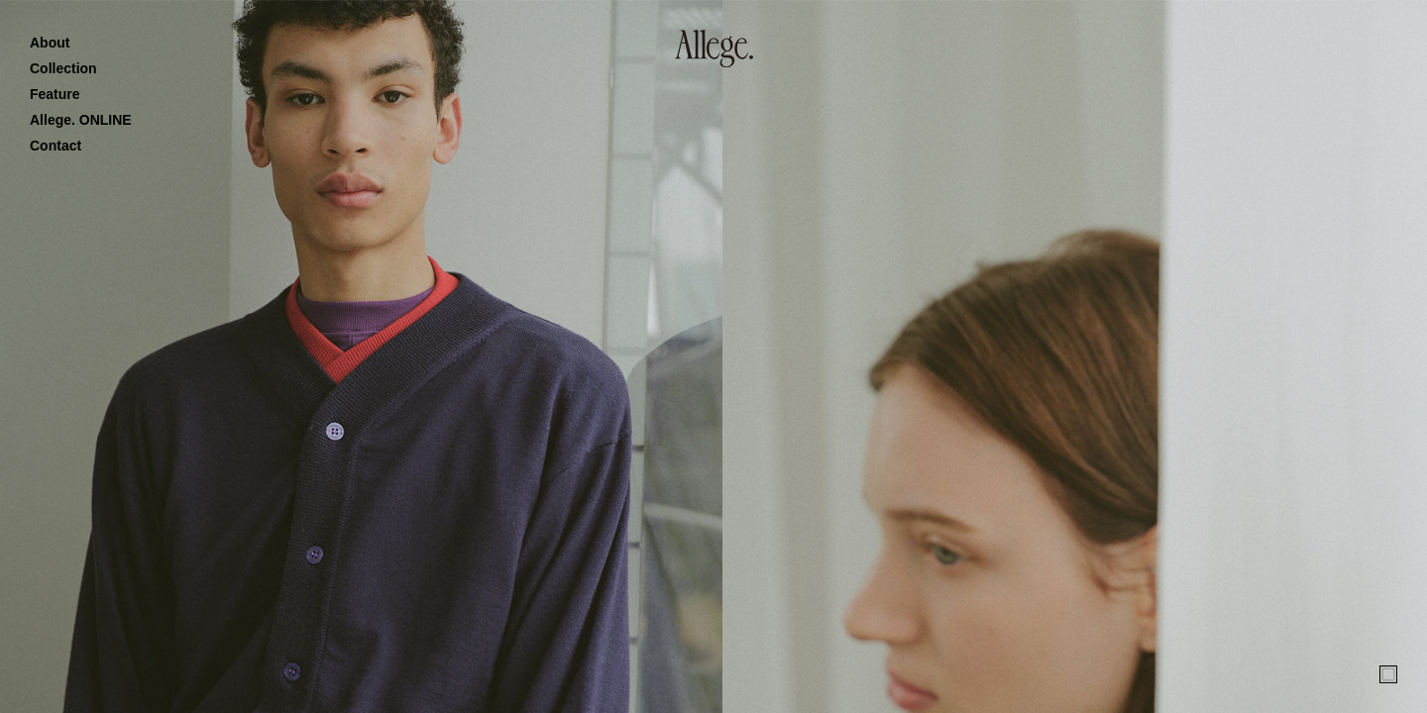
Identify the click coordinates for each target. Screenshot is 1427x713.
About (49, 43)
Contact (55, 145)
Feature (55, 94)
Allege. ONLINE (81, 120)
